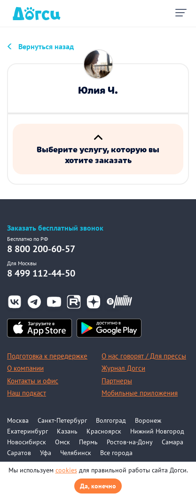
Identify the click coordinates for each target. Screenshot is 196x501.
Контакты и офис (32, 380)
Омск (62, 442)
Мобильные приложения (140, 393)
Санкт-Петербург (62, 420)
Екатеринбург (27, 431)
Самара (172, 442)
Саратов (19, 453)
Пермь (88, 442)
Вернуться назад (46, 46)
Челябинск (75, 453)
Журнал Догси (123, 368)
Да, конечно (98, 486)
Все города (116, 453)
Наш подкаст (26, 393)
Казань (67, 431)
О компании (25, 368)
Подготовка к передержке (47, 355)
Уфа (45, 453)
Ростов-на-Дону (130, 442)
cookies (66, 470)
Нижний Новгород (157, 431)
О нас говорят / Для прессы (144, 355)
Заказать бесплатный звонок (55, 228)
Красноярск (103, 431)
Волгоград (111, 420)
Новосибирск (26, 442)
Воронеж (148, 420)
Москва (18, 420)
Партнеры (117, 380)
